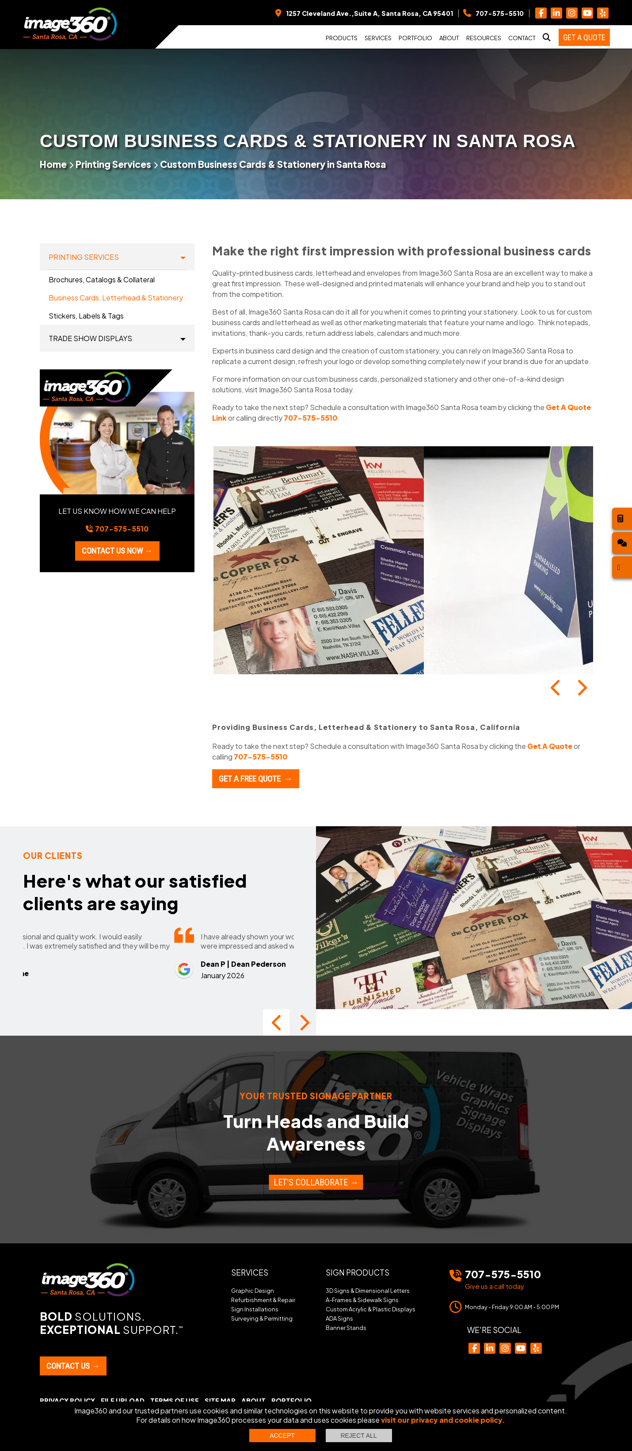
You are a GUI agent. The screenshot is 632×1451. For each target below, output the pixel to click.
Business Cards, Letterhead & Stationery (116, 297)
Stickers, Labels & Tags (86, 315)
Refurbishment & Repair (263, 1299)
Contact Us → (73, 1366)
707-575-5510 (310, 417)
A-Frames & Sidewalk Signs (362, 1299)
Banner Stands (346, 1327)
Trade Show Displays (90, 338)
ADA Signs (339, 1318)
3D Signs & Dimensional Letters (368, 1290)
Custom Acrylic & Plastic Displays (370, 1309)
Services (378, 38)
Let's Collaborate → (316, 1182)
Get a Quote (584, 37)
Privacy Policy (67, 1401)
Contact (522, 38)
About (449, 38)
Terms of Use (174, 1401)
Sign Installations (254, 1309)
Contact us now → (117, 551)
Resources (483, 38)
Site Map (220, 1401)
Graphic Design (252, 1290)
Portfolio (415, 38)
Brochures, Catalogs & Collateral (102, 279)
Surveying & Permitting (262, 1318)
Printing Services (113, 164)
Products (342, 38)
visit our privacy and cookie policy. (443, 1419)
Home (53, 164)
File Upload (123, 1401)
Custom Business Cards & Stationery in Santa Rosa (273, 164)
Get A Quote (549, 746)
